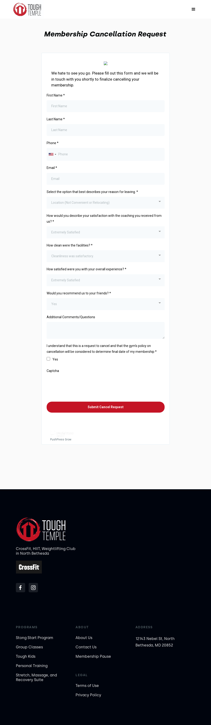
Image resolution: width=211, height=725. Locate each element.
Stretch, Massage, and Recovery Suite (36, 677)
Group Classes (29, 647)
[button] (194, 9)
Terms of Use (87, 685)
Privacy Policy (88, 695)
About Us (84, 638)
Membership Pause (93, 656)
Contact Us (86, 647)
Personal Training (32, 666)
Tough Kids (25, 656)
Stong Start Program (34, 638)
